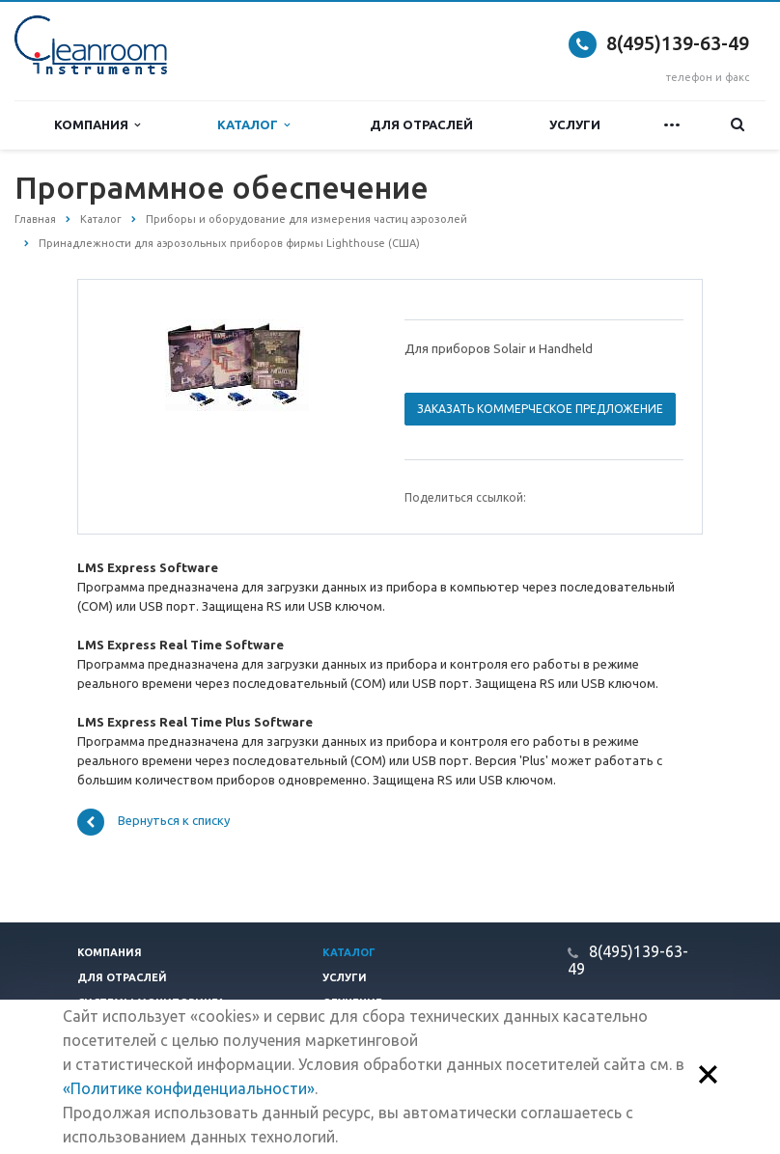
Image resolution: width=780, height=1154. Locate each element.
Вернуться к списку (153, 822)
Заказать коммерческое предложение (540, 408)
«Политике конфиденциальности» (189, 1088)
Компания (97, 125)
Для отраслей (421, 124)
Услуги (574, 124)
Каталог (253, 125)
